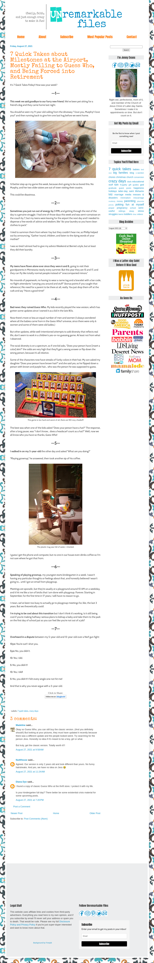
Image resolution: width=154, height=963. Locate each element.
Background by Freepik (42, 943)
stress (141, 211)
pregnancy (122, 208)
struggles (113, 214)
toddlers (128, 214)
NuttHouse (21, 760)
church (129, 177)
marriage (118, 194)
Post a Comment (21, 806)
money (120, 201)
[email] (126, 143)
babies (136, 169)
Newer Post (16, 813)
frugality (123, 185)
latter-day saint (126, 191)
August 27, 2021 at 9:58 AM (30, 749)
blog (132, 173)
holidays (113, 191)
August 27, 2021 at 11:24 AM (30, 771)
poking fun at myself (129, 204)
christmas (121, 177)
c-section (140, 173)
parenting (130, 201)
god (142, 184)
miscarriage (138, 198)
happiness (139, 188)
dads (129, 181)
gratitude (113, 188)
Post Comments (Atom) (36, 818)
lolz (111, 194)
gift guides (134, 185)
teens (120, 214)
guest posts (125, 188)
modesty (112, 201)
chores (112, 177)
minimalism (125, 198)
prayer (111, 208)
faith (116, 184)
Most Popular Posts (100, 36)
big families (120, 172)
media (128, 194)
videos (140, 214)
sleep (131, 211)
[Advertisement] (55, 842)
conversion (139, 177)
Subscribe (66, 36)
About (42, 36)
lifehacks (139, 191)
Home (21, 36)
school (133, 208)
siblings (122, 211)
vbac (134, 214)
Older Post (95, 813)
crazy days (33, 711)
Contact (132, 36)
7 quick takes (23, 711)
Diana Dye (21, 782)
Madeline (20, 725)
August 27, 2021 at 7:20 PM (30, 800)
